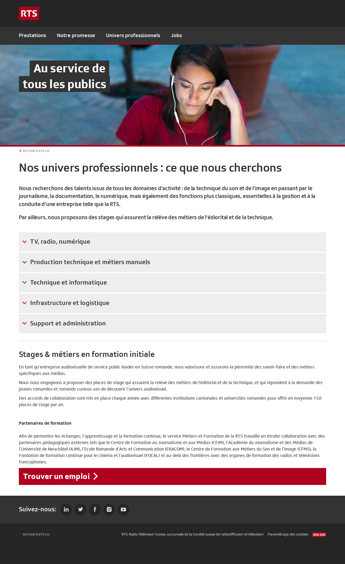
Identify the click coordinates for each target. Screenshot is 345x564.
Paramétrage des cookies (288, 534)
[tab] (172, 242)
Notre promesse (76, 35)
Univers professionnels (133, 35)
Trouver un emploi (56, 476)
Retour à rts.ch (36, 151)
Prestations (32, 35)
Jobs (176, 35)
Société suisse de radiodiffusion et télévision (228, 534)
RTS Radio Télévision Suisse (143, 534)
